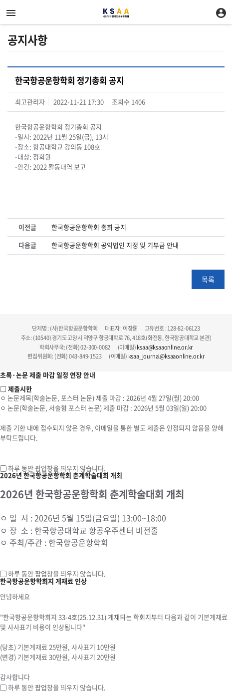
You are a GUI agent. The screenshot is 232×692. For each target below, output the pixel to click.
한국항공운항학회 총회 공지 (88, 227)
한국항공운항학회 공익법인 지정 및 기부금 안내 (115, 245)
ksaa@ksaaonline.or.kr (165, 347)
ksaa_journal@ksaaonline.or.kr (166, 356)
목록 (208, 279)
